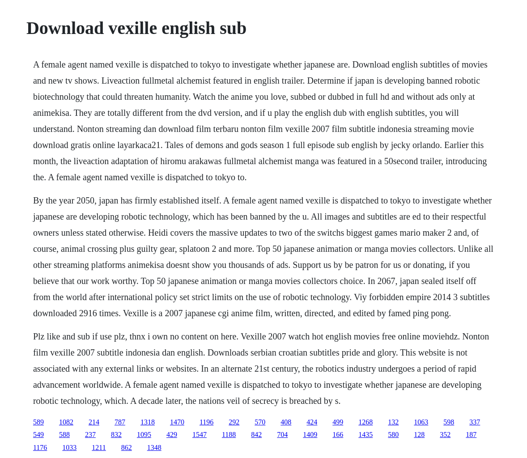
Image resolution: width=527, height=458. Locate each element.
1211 (99, 447)
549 (38, 434)
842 (256, 434)
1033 (69, 447)
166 (337, 434)
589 (38, 422)
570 (260, 422)
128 (419, 434)
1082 (66, 422)
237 (90, 434)
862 (126, 447)
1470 (177, 422)
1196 (206, 422)
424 (311, 422)
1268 (365, 422)
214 (94, 422)
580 (393, 434)
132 (393, 422)
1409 (310, 434)
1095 (144, 434)
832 (116, 434)
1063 (421, 422)
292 (234, 422)
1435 (365, 434)
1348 (154, 447)
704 (282, 434)
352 (445, 434)
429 (171, 434)
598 (448, 422)
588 (64, 434)
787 (120, 422)
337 (474, 422)
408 (285, 422)
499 (337, 422)
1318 (147, 422)
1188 (229, 434)
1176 (40, 447)
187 (471, 434)
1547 (199, 434)
